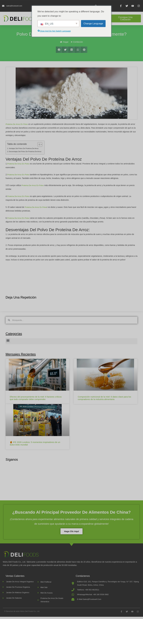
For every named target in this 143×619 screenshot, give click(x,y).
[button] (59, 52)
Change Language (93, 23)
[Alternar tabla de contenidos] (41, 146)
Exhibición (78, 44)
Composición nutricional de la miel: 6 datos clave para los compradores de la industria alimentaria (104, 400)
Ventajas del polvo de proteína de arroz (25, 151)
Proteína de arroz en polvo (17, 126)
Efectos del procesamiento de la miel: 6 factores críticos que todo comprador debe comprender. (36, 400)
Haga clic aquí (71, 533)
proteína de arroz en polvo (33, 187)
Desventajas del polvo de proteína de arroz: (26, 154)
